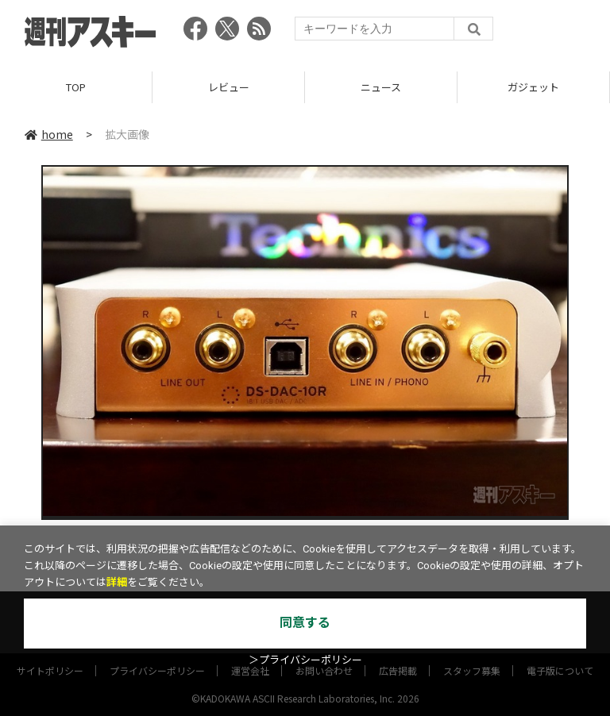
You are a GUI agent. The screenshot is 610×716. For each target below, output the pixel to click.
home (49, 134)
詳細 (116, 582)
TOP (76, 86)
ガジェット (533, 86)
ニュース (381, 86)
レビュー (228, 86)
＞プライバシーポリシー (305, 660)
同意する (305, 622)
